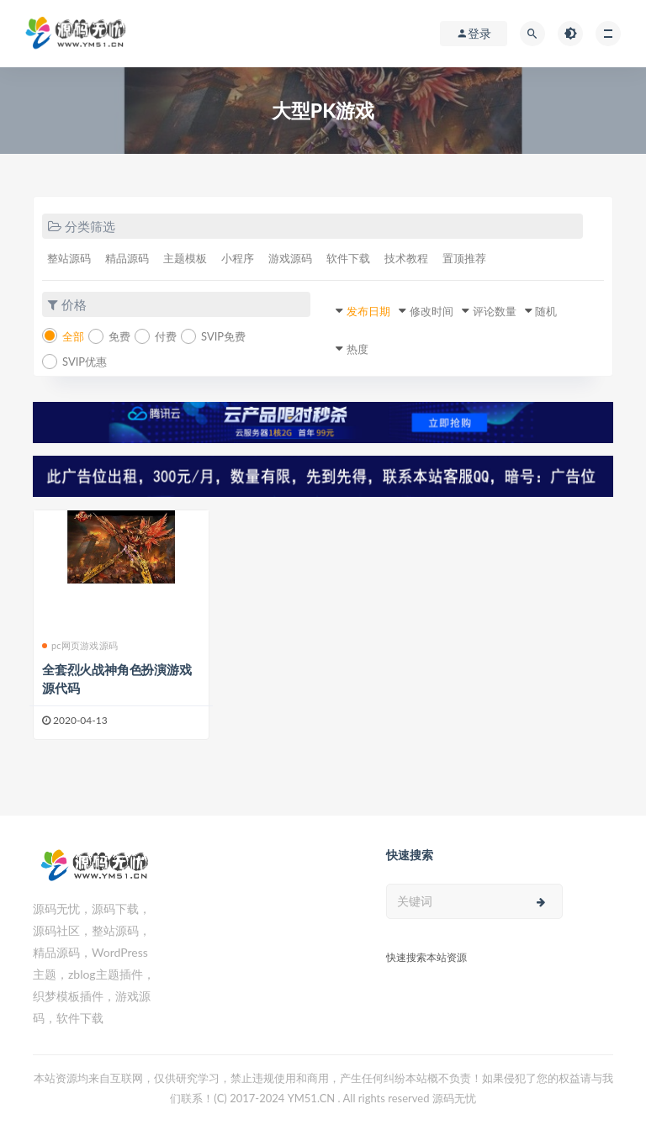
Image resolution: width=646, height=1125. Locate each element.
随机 (546, 311)
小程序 (237, 258)
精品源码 (127, 258)
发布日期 (368, 311)
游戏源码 (290, 258)
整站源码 (69, 258)
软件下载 (348, 258)
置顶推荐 (464, 258)
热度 (357, 349)
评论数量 (494, 311)
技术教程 (406, 258)
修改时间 (431, 311)
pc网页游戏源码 (80, 645)
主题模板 (185, 258)
